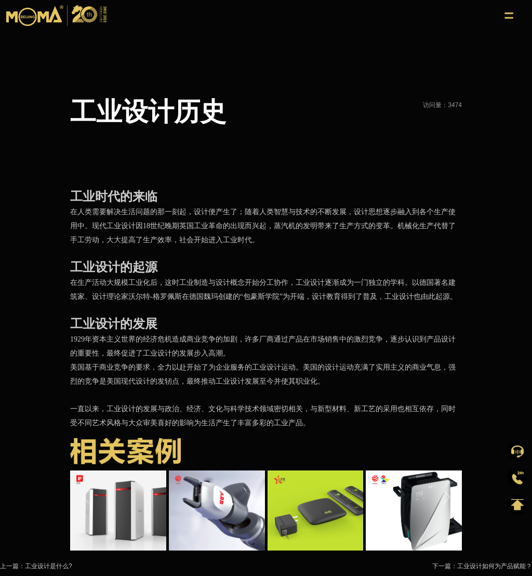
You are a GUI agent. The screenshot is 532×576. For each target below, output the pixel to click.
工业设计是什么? (48, 566)
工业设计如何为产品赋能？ (494, 566)
